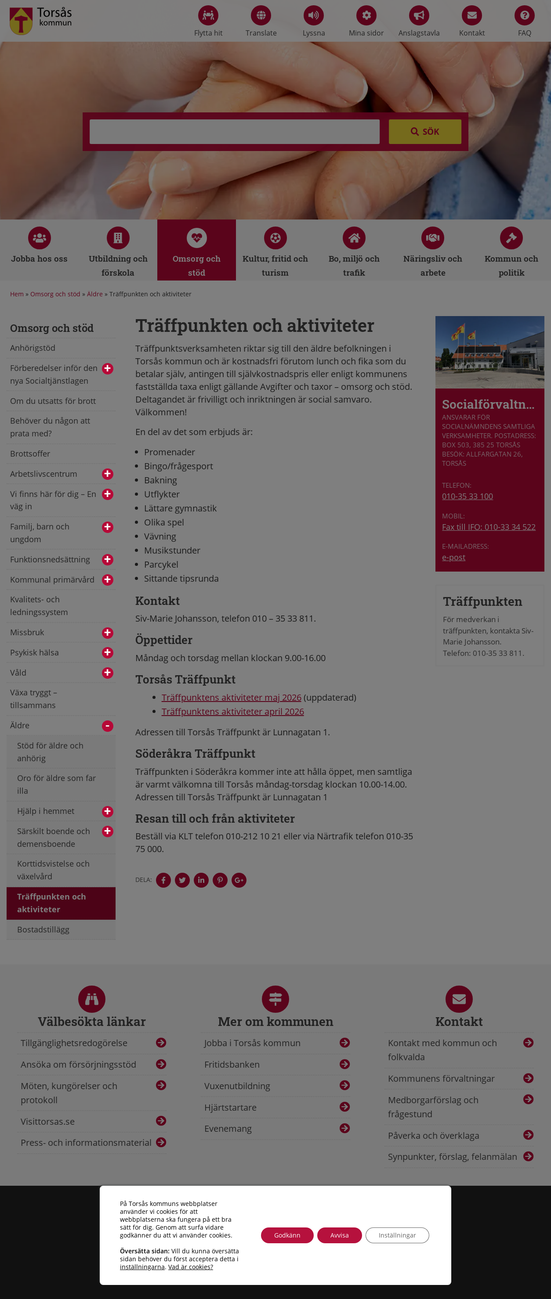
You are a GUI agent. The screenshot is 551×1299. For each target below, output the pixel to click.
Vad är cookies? (190, 1267)
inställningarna (142, 1267)
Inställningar (397, 1235)
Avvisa (339, 1235)
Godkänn (287, 1235)
